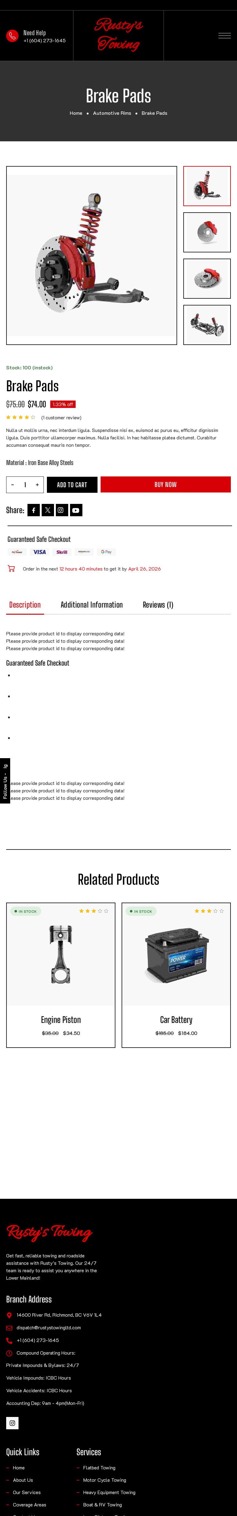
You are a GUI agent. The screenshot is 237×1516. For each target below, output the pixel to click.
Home (76, 113)
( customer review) (121, 417)
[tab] (46, 608)
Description (46, 605)
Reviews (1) (179, 605)
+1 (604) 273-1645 (44, 40)
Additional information (113, 605)
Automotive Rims (112, 113)
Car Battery (197, 1020)
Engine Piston (82, 1020)
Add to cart (132, 484)
